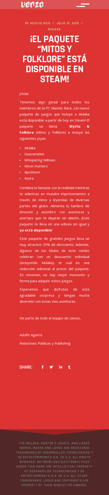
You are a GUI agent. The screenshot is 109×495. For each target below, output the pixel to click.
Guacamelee (34, 154)
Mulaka (54, 29)
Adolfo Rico (40, 23)
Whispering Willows (39, 160)
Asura (29, 178)
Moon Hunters (36, 166)
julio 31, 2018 (68, 23)
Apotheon (32, 172)
